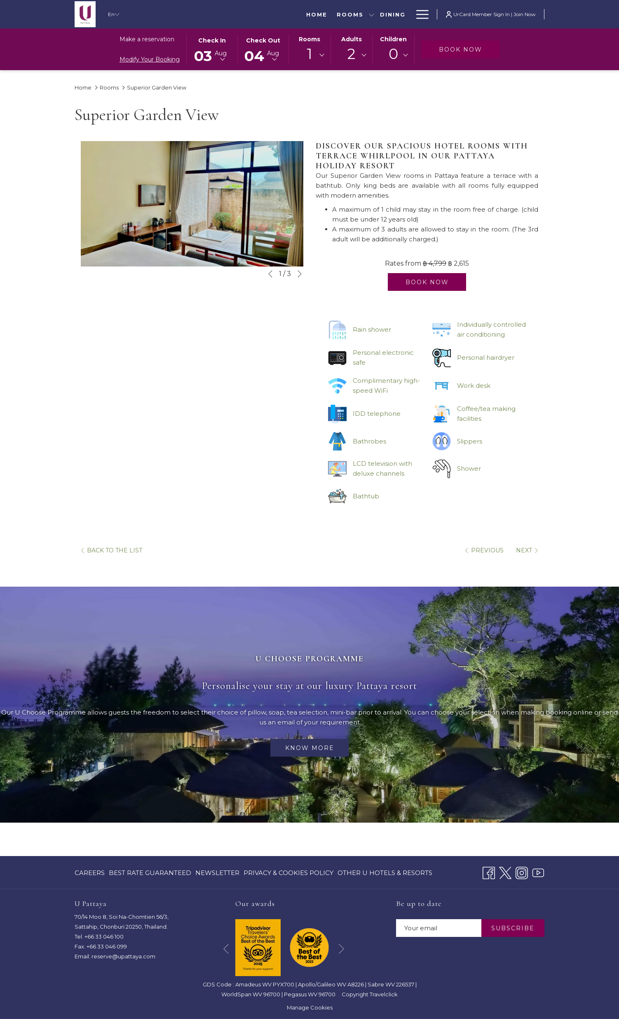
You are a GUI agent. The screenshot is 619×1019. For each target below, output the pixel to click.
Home (83, 87)
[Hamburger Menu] (419, 14)
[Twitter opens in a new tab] (505, 872)
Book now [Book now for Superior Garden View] (427, 282)
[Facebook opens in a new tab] (489, 872)
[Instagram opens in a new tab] (522, 872)
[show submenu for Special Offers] (321, 14)
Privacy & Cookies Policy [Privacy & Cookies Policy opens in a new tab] (288, 874)
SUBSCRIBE (513, 928)
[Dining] (229, 14)
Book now (469, 49)
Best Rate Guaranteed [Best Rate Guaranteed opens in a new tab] (150, 874)
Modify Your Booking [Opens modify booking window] (150, 59)
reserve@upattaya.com (123, 956)
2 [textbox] (351, 54)
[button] (212, 48)
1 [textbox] (309, 54)
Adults (351, 39)
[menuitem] (91, 873)
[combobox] (309, 55)
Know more (309, 748)
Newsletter (217, 873)
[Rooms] (187, 14)
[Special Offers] (283, 14)
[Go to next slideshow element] (299, 274)
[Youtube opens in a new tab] (538, 872)
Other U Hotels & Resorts (385, 873)
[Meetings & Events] (367, 14)
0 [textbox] (393, 54)
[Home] (153, 14)
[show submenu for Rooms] (208, 14)
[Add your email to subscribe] (438, 928)
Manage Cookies (310, 1007)
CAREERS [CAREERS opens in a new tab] (90, 874)
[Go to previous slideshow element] (270, 274)
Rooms (309, 39)
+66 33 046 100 (104, 936)
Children (393, 39)
